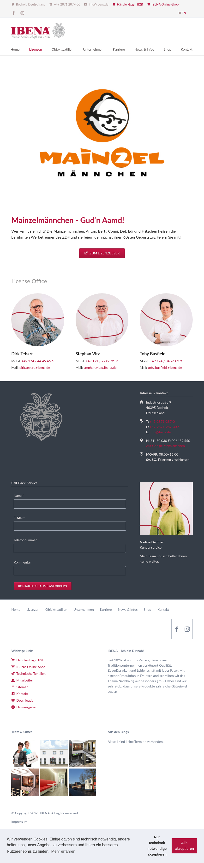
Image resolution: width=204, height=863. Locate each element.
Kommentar (22, 562)
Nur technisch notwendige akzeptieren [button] (157, 845)
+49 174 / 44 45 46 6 (38, 361)
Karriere (106, 609)
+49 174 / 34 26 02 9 (166, 361)
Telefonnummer (25, 540)
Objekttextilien (56, 609)
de (48, 367)
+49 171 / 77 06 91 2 (102, 361)
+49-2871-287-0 (162, 421)
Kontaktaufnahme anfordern (42, 586)
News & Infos (128, 609)
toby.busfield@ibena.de (165, 367)
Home (15, 609)
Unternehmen (83, 609)
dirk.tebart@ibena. (32, 367)
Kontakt (163, 609)
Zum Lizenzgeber (104, 253)
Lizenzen (32, 609)
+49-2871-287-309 (164, 427)
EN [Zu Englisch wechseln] (184, 13)
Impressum (19, 822)
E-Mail (21, 517)
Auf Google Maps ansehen (165, 446)
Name (21, 495)
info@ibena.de (160, 432)
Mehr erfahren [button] (63, 851)
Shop (147, 609)
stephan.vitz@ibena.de (100, 367)
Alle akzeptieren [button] (184, 846)
